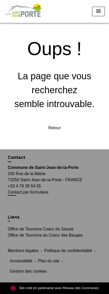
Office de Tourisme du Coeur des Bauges (45, 235)
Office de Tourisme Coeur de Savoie (41, 229)
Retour (54, 128)
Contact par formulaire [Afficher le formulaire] (28, 192)
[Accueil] (23, 11)
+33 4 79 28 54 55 (24, 186)
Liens (14, 217)
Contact (16, 157)
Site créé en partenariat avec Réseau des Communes (55, 288)
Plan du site (49, 261)
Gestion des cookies (28, 271)
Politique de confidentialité (68, 250)
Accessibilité (21, 261)
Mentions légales (23, 250)
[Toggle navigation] (98, 11)
